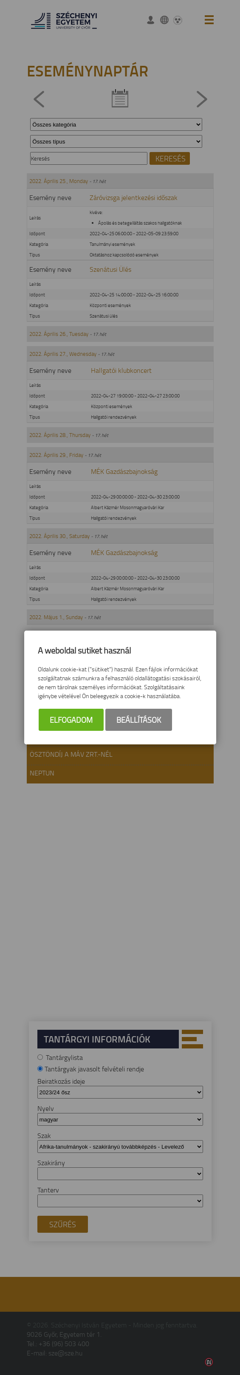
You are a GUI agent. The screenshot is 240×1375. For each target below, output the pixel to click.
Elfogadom (71, 720)
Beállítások (138, 720)
